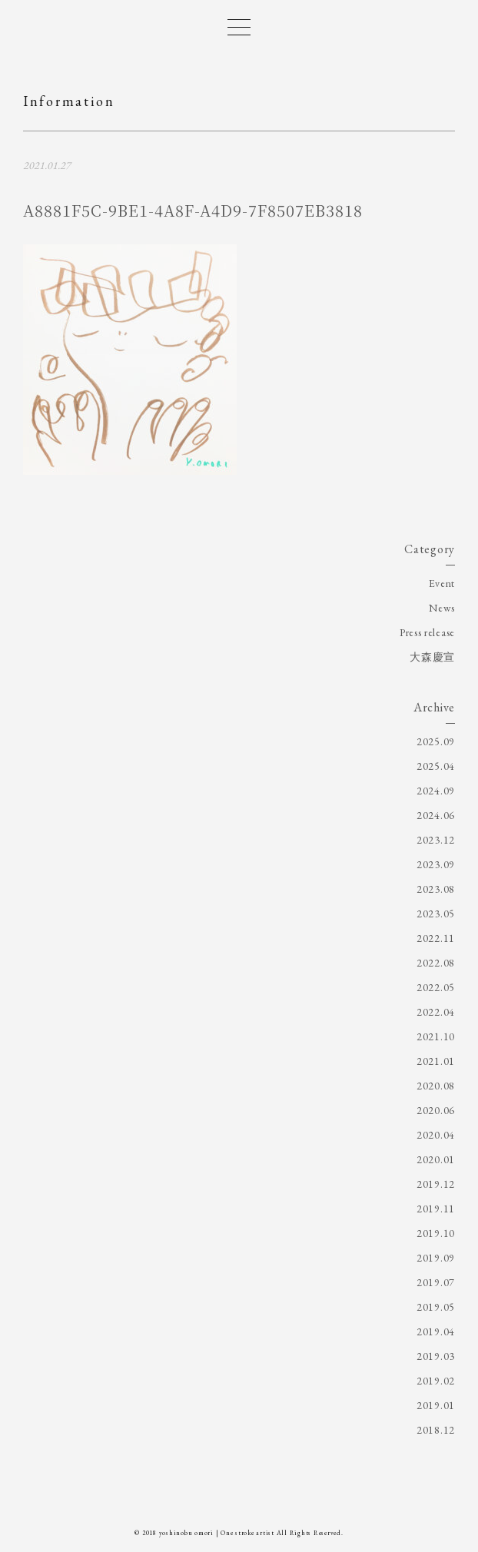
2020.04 (436, 1135)
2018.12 (436, 1430)
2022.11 (436, 938)
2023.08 (436, 889)
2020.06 (436, 1110)
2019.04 (436, 1331)
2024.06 (436, 815)
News (442, 608)
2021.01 (436, 1061)
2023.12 (436, 840)
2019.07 (436, 1282)
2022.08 (436, 963)
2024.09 (436, 791)
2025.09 (436, 741)
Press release (427, 632)
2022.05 (436, 987)
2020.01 (436, 1159)
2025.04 (436, 766)
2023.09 (436, 864)
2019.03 (436, 1356)
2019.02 (436, 1381)
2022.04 (436, 1012)
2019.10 (436, 1233)
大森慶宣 (432, 657)
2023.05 (436, 913)
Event (442, 583)
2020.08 (436, 1086)
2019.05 (436, 1307)
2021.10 (436, 1036)
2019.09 (436, 1258)
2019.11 (436, 1208)
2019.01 (436, 1405)
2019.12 (436, 1184)
